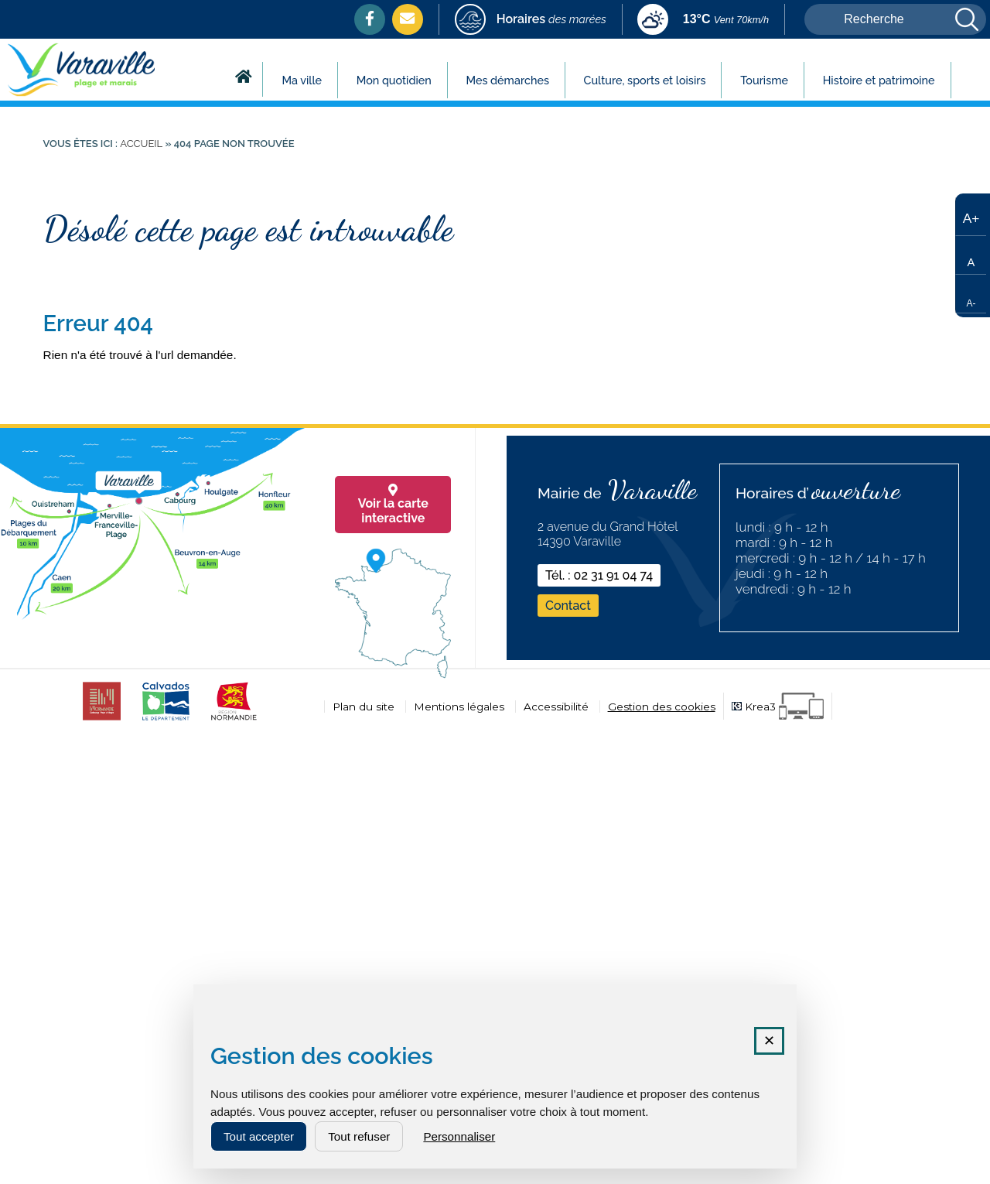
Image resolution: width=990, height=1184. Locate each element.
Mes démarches (507, 80)
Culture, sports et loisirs (645, 80)
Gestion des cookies (661, 706)
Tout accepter (259, 1136)
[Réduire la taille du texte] (970, 294)
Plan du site (363, 706)
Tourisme (764, 80)
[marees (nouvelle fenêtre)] (530, 20)
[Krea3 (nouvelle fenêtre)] (778, 706)
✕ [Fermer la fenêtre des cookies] (769, 1041)
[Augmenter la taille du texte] (970, 216)
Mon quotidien (394, 80)
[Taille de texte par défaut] (970, 255)
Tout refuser (359, 1136)
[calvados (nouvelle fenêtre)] (165, 720)
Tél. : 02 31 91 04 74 (599, 575)
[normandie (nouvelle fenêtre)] (234, 720)
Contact (568, 605)
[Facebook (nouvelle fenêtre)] (369, 18)
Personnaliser (459, 1136)
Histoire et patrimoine (879, 80)
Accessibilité (556, 706)
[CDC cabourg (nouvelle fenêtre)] (102, 720)
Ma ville (302, 80)
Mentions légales (459, 706)
